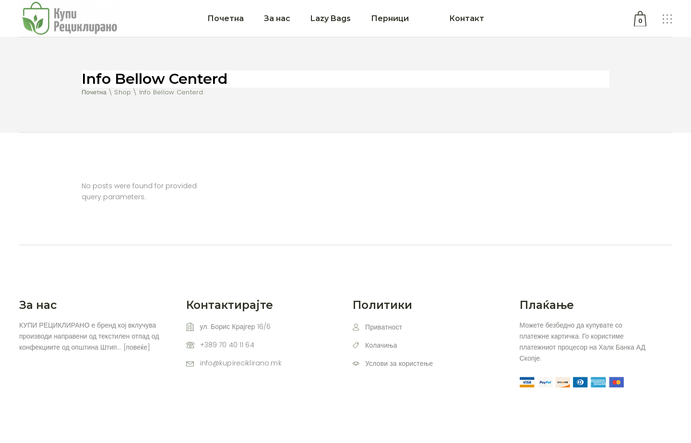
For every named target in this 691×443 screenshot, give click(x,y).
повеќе (136, 347)
